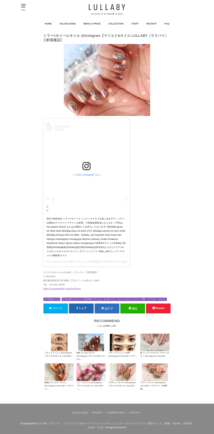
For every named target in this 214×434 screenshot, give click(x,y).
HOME (48, 23)
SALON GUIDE (68, 23)
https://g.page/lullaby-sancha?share (62, 288)
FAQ (167, 23)
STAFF (135, 23)
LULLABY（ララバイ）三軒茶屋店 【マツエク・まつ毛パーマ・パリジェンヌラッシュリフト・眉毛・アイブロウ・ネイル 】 (115, 299)
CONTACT (134, 412)
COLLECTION (115, 23)
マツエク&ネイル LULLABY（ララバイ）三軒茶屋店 (73, 261)
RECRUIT (151, 23)
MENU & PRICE (92, 23)
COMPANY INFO (116, 412)
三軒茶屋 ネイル (52, 299)
